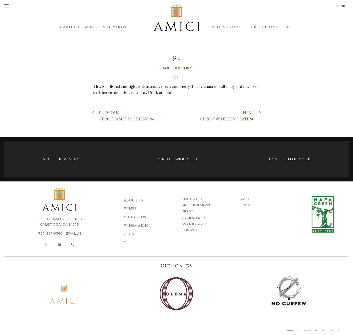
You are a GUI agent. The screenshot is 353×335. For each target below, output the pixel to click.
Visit (289, 27)
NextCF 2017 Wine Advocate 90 (230, 116)
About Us (69, 27)
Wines (90, 27)
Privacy (293, 330)
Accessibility (194, 217)
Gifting (270, 27)
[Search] (73, 244)
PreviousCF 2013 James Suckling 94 (123, 116)
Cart (245, 199)
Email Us (73, 233)
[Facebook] (46, 244)
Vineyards (114, 27)
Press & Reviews (196, 205)
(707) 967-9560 (49, 233)
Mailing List (192, 199)
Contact (190, 230)
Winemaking (226, 27)
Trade (187, 211)
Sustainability (194, 223)
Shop (340, 6)
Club (251, 27)
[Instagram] (59, 244)
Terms (307, 330)
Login (246, 205)
